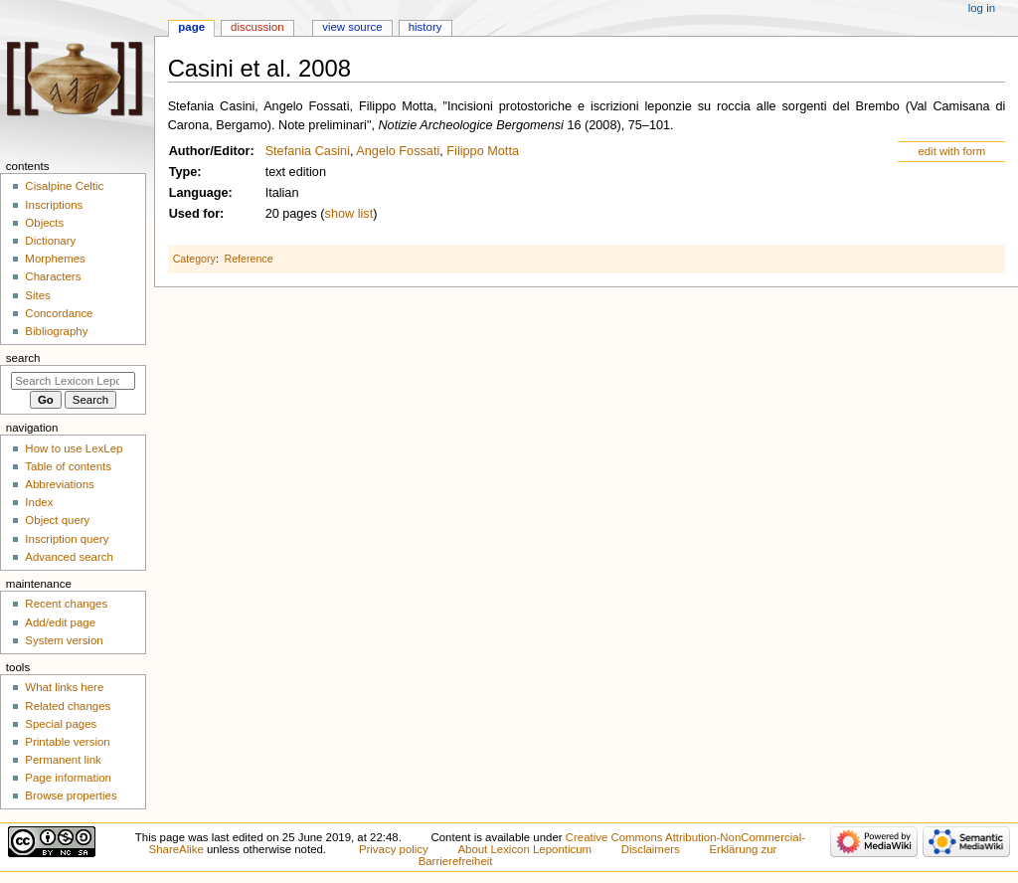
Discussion (257, 27)
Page (191, 27)
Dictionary (50, 241)
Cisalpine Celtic (64, 186)
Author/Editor (210, 151)
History (425, 27)
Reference (248, 259)
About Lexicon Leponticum (524, 849)
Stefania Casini (307, 151)
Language (199, 193)
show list (349, 214)
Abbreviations (59, 484)
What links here (64, 687)
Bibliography (56, 331)
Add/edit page (60, 622)
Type (183, 172)
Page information (68, 778)
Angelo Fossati (397, 151)
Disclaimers (650, 849)
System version (63, 640)
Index (39, 502)
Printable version (67, 742)
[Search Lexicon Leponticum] (73, 381)
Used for (194, 214)
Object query (57, 520)
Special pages (60, 724)
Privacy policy (393, 849)
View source (352, 27)
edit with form (951, 151)
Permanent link (62, 760)
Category (194, 259)
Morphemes (55, 259)
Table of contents (68, 466)
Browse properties (70, 795)
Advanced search (69, 557)
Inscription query (66, 539)
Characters (53, 276)
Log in (981, 8)
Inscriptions (54, 205)
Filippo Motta (482, 151)
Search (23, 358)
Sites (37, 295)
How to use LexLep (73, 448)
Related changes (67, 706)
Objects (44, 223)
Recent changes (66, 604)
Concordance (58, 313)
